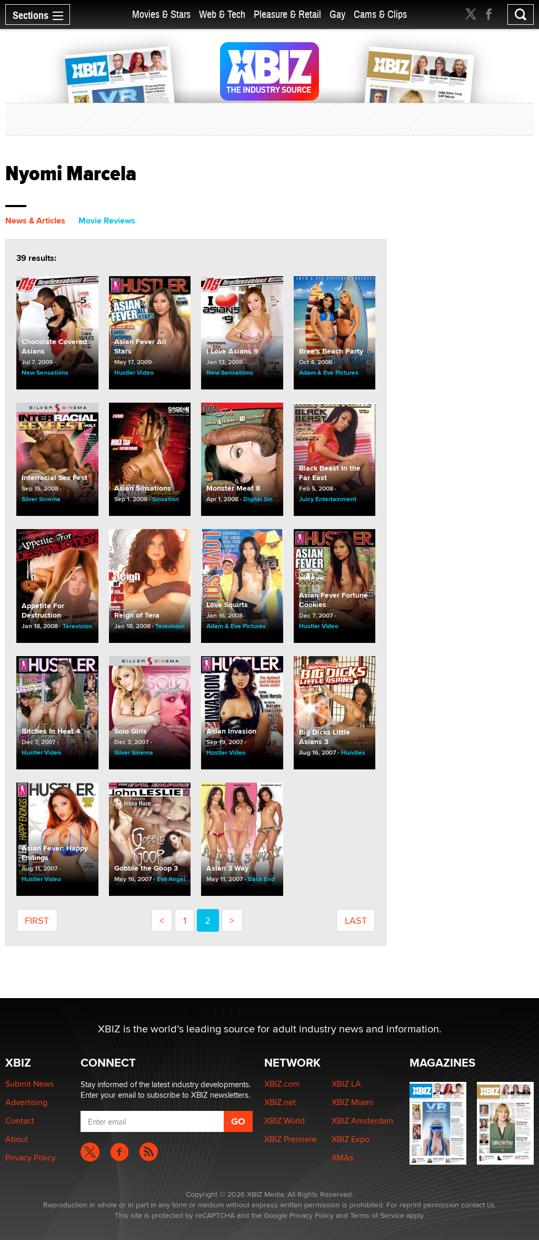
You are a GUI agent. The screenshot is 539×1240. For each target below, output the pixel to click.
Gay (337, 14)
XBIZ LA (346, 1084)
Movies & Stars (161, 14)
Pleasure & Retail (287, 14)
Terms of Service (377, 1215)
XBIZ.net (280, 1102)
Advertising (26, 1102)
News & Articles (35, 220)
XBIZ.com (282, 1084)
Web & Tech (222, 14)
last (356, 920)
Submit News (29, 1084)
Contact (19, 1121)
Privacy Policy (30, 1157)
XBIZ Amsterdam (362, 1121)
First (37, 920)
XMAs (342, 1157)
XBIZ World (284, 1121)
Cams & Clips (380, 14)
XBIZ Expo (351, 1139)
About (16, 1139)
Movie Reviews (106, 220)
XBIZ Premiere (290, 1139)
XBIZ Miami (352, 1102)
